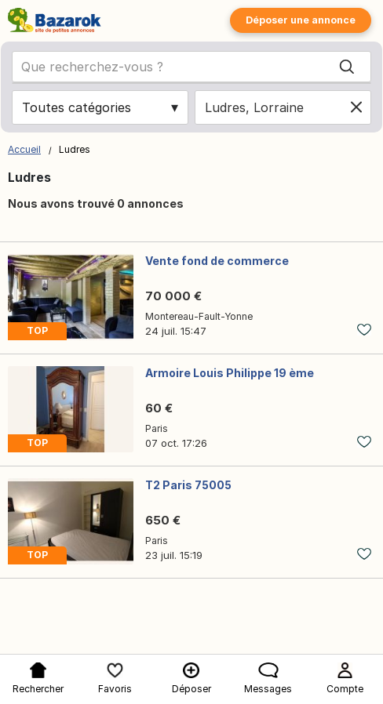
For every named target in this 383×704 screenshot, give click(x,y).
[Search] (347, 66)
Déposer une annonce (301, 20)
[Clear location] (356, 107)
